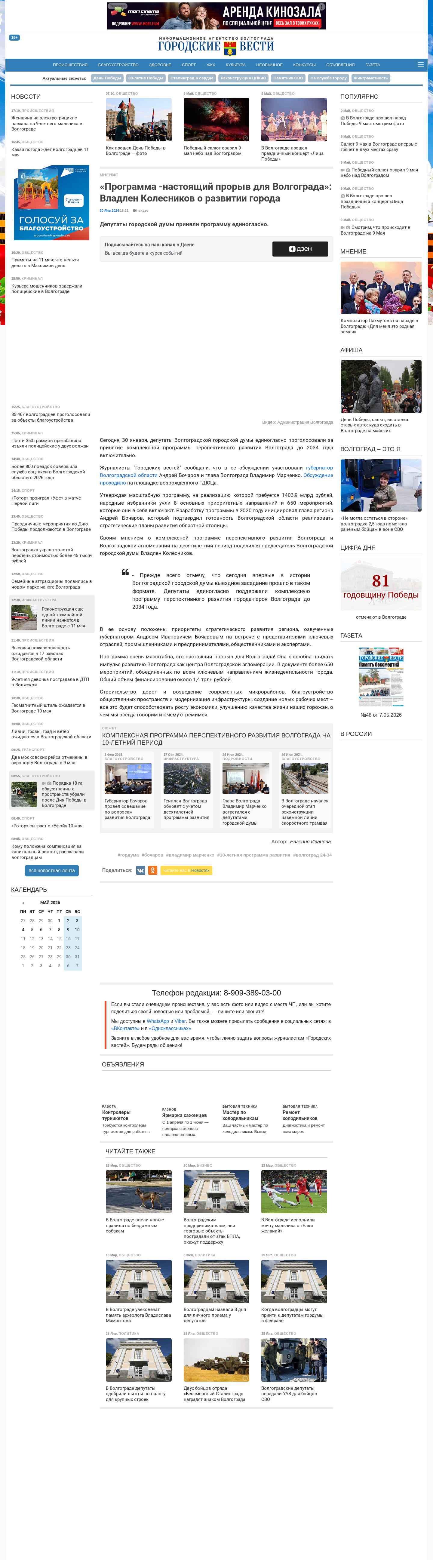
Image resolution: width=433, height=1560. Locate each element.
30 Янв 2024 (109, 210)
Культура (236, 65)
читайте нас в (186, 870)
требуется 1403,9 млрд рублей (293, 495)
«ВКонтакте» (125, 1028)
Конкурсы (304, 65)
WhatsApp (158, 1021)
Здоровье (160, 65)
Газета (372, 65)
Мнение (109, 175)
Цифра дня (358, 547)
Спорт (189, 65)
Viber (180, 1021)
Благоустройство (118, 65)
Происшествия (70, 65)
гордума (129, 854)
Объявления (340, 65)
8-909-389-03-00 (252, 993)
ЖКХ (211, 65)
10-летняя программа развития (255, 854)
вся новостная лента (52, 870)
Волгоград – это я (370, 449)
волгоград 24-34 (314, 854)
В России (356, 734)
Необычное (269, 65)
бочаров (153, 854)
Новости (26, 96)
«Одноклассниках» (170, 1028)
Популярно (359, 96)
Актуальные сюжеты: (64, 78)
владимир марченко (191, 854)
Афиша (351, 350)
